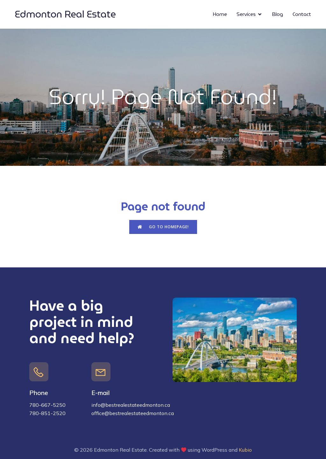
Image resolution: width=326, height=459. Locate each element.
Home (220, 14)
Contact (302, 14)
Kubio (245, 450)
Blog (277, 14)
